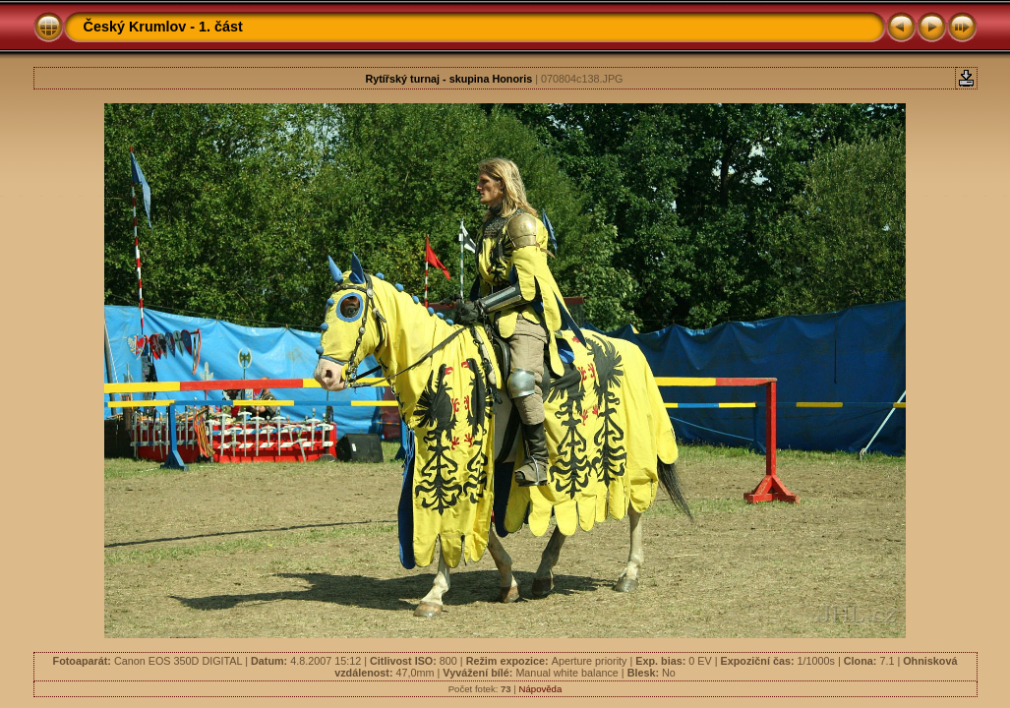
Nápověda (541, 688)
